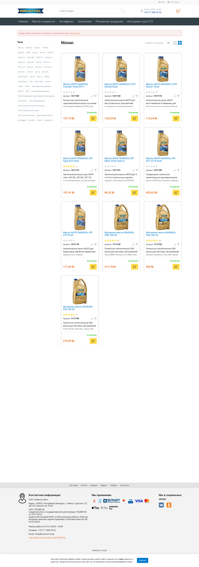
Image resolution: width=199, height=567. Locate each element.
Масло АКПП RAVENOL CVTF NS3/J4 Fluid (125, 102)
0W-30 (20, 48)
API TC (40, 77)
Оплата (84, 485)
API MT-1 (21, 72)
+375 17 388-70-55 (152, 12)
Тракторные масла (45, 116)
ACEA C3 (39, 58)
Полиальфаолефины (40, 92)
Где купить (124, 485)
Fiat (31, 82)
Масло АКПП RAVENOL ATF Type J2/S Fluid (126, 190)
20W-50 (21, 53)
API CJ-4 (30, 68)
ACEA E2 (48, 58)
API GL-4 (39, 68)
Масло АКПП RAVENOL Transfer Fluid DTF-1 (127, 55)
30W (28, 53)
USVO (20, 87)
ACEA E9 (30, 63)
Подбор (113, 485)
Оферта (104, 485)
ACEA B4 (30, 58)
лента (39, 121)
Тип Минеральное (37, 101)
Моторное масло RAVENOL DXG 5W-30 (123, 390)
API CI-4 (21, 68)
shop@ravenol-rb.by (44, 534)
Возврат (93, 485)
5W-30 (35, 53)
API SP (32, 77)
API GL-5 (48, 68)
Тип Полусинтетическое (28, 111)
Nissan (48, 82)
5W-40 (42, 53)
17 (104, 395)
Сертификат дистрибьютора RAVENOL (47, 538)
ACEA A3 (21, 58)
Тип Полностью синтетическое (31, 106)
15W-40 (45, 48)
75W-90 (50, 53)
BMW (47, 77)
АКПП (27, 87)
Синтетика (22, 101)
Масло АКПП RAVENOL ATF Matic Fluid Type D (129, 230)
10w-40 (37, 48)
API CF (38, 63)
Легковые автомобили (41, 87)
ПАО (27, 92)
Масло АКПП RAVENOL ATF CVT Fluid (121, 312)
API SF (30, 72)
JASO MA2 (39, 82)
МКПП (20, 92)
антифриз (22, 121)
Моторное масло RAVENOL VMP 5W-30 (123, 350)
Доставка (74, 485)
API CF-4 (46, 63)
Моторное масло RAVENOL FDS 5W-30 (123, 437)
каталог (32, 121)
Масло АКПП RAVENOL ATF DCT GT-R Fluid (126, 271)
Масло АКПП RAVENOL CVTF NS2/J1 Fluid (125, 146)
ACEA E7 (21, 63)
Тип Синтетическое (26, 116)
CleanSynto (22, 82)
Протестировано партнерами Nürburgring (36, 97)
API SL (37, 72)
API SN (45, 72)
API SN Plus (23, 77)
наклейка (48, 121)
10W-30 (29, 48)
